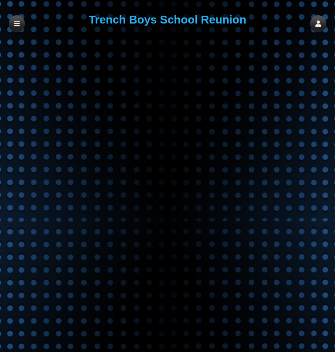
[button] (318, 23)
